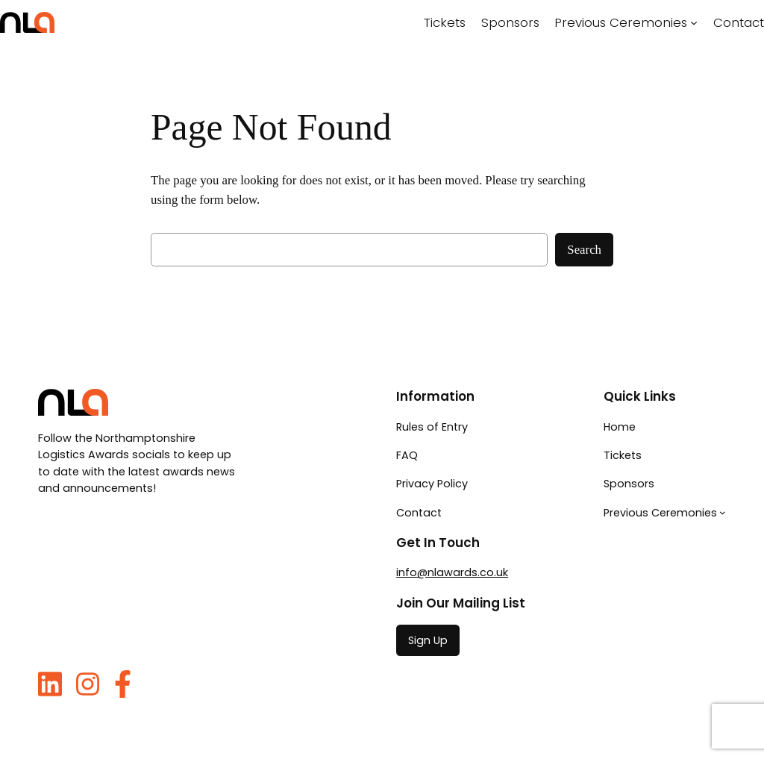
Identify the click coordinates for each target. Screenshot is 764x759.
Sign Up (428, 640)
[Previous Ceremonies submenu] (694, 22)
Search (584, 250)
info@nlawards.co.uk (452, 572)
